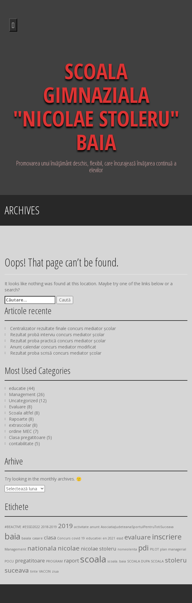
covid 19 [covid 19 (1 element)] (78, 538)
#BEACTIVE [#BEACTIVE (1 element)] (13, 527)
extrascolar (20, 425)
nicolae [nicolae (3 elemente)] (69, 548)
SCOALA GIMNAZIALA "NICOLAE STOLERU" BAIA (96, 106)
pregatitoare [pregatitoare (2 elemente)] (30, 560)
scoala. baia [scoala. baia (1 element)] (117, 561)
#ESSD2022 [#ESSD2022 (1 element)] (31, 527)
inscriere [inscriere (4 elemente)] (167, 536)
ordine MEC (20, 431)
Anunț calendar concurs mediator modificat (53, 347)
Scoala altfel (21, 413)
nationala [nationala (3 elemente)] (42, 548)
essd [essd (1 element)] (119, 538)
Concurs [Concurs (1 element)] (63, 538)
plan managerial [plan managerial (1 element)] (173, 549)
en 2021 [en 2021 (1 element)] (109, 538)
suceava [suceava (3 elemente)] (17, 570)
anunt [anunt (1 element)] (95, 527)
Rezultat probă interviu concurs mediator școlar (57, 334)
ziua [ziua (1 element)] (55, 571)
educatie (17, 388)
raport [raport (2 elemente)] (71, 560)
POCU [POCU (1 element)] (9, 561)
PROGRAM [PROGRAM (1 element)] (54, 561)
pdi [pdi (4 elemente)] (143, 548)
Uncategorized (23, 400)
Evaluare (17, 407)
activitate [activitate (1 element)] (81, 527)
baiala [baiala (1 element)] (26, 538)
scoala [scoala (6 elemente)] (93, 559)
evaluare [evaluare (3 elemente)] (137, 537)
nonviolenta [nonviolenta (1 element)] (127, 549)
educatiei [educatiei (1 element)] (93, 538)
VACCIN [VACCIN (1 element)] (45, 571)
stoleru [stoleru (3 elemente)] (176, 560)
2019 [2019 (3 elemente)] (65, 525)
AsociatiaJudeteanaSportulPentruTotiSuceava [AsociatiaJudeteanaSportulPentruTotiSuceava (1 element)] (137, 527)
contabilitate (21, 443)
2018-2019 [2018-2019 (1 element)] (49, 527)
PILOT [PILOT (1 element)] (154, 549)
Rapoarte (18, 419)
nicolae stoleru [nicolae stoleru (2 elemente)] (98, 548)
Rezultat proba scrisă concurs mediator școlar (55, 353)
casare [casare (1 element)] (37, 538)
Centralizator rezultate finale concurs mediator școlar (63, 328)
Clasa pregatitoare (27, 437)
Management (22, 394)
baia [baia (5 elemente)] (12, 536)
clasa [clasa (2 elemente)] (50, 537)
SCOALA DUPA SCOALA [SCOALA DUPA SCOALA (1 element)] (145, 561)
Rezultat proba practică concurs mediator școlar (58, 341)
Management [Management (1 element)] (15, 549)
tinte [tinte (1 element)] (34, 571)
